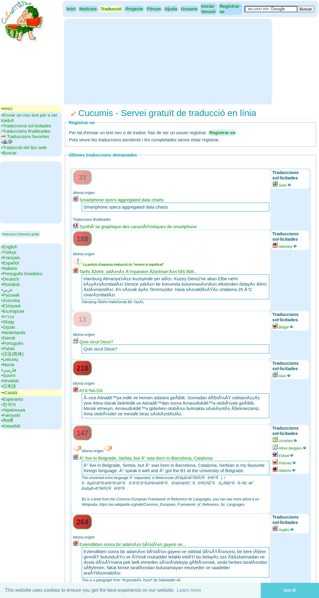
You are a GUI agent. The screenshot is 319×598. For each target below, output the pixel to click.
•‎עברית (7, 316)
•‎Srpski (8, 327)
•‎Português (12, 343)
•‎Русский (10, 295)
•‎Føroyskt (10, 415)
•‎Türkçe (8, 252)
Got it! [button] (290, 590)
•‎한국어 (8, 404)
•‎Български (12, 311)
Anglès (283, 530)
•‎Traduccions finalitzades (26, 131)
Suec (282, 185)
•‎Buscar (9, 152)
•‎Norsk (7, 364)
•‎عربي (7, 289)
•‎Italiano (9, 268)
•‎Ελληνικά (11, 305)
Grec (281, 376)
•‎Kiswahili (10, 425)
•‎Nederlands (13, 332)
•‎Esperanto (12, 399)
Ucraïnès (285, 441)
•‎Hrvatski (10, 380)
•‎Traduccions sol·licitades (26, 125)
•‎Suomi (8, 375)
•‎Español (10, 262)
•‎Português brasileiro (22, 273)
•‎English (9, 246)
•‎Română (10, 284)
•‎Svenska (10, 300)
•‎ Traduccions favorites (25, 136)
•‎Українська (13, 409)
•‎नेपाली (7, 420)
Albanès (284, 471)
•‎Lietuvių (9, 359)
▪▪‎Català (9, 392)
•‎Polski (8, 348)
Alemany (284, 247)
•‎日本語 (8, 386)
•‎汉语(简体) (12, 353)
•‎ (6, 142)
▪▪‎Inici (6, 108)
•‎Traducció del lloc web (24, 147)
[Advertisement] (167, 61)
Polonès (284, 463)
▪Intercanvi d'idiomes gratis (20, 234)
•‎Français (10, 257)
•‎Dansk (8, 337)
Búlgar (283, 327)
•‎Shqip (7, 321)
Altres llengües (289, 448)
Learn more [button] (189, 590)
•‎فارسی (8, 369)
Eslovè (283, 456)
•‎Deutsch (10, 278)
